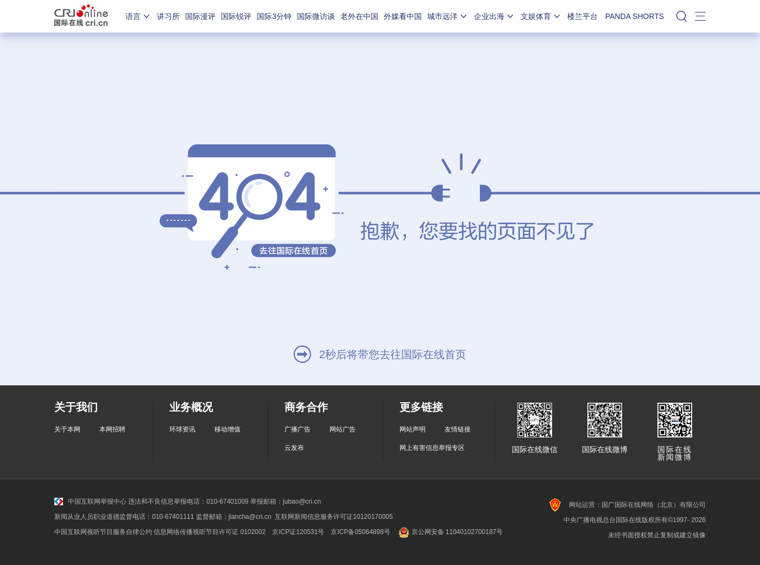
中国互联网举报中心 (90, 501)
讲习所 (168, 16)
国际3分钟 (274, 16)
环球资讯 (182, 429)
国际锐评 (236, 16)
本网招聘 (112, 429)
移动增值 (227, 429)
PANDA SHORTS (634, 16)
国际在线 (81, 16)
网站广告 (343, 429)
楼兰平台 (582, 16)
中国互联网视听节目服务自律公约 (103, 532)
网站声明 (413, 429)
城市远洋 (447, 16)
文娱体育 (541, 16)
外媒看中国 (403, 16)
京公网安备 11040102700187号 (450, 532)
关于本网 (67, 429)
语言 (138, 16)
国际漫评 (200, 16)
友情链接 (458, 429)
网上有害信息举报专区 (432, 448)
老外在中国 (359, 16)
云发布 (294, 448)
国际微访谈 (316, 16)
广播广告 (297, 429)
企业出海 (494, 16)
